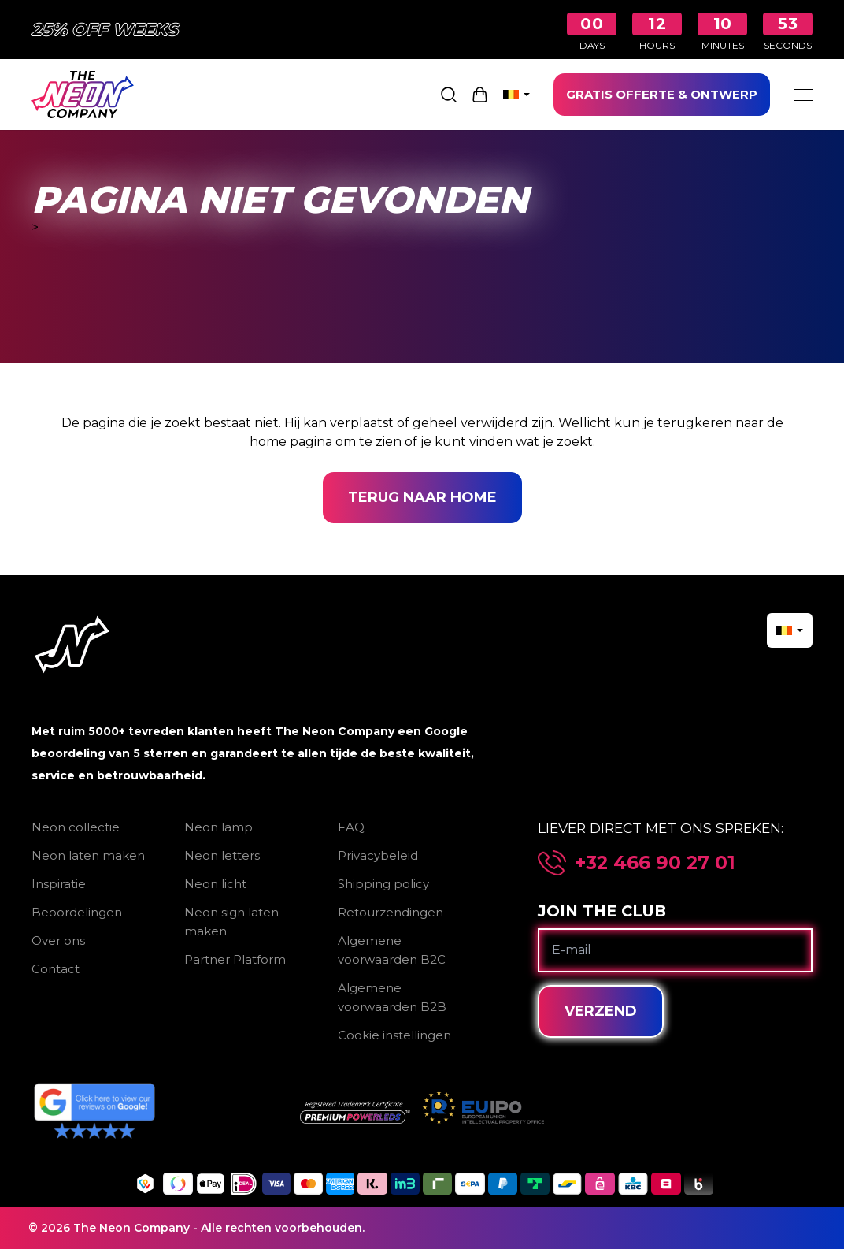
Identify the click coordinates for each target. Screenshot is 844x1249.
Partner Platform (235, 959)
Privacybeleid (378, 855)
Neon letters (222, 855)
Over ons (58, 940)
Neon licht (215, 883)
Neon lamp (218, 827)
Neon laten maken (88, 855)
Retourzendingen (390, 912)
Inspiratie (58, 883)
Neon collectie (75, 827)
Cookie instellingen (394, 1035)
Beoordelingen (76, 912)
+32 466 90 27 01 (655, 863)
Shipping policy (383, 883)
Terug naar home (422, 497)
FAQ (351, 827)
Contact (55, 968)
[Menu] (803, 94)
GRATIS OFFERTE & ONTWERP (661, 94)
